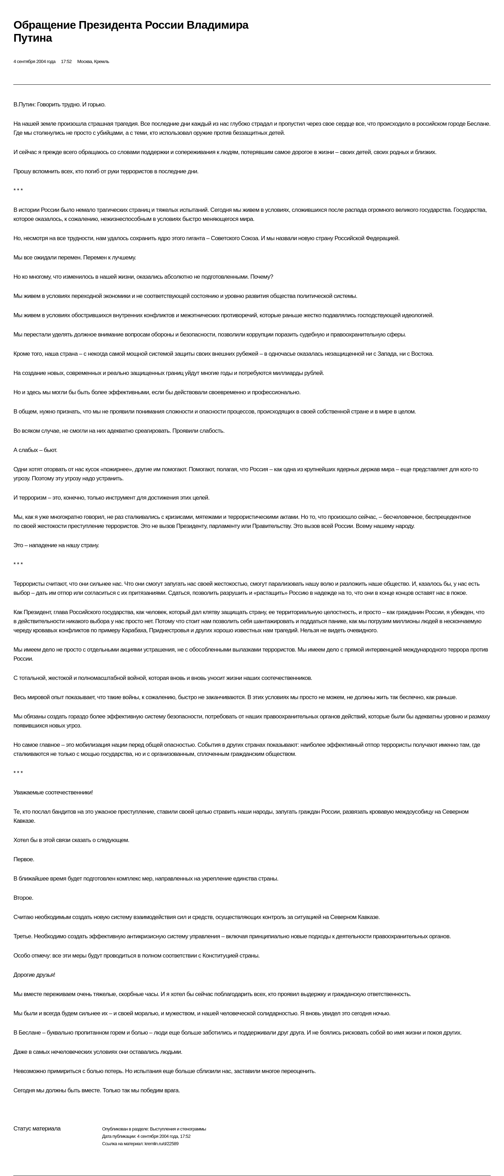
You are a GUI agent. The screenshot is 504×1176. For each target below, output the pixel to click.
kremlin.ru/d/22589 (161, 1143)
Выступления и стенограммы (178, 1129)
